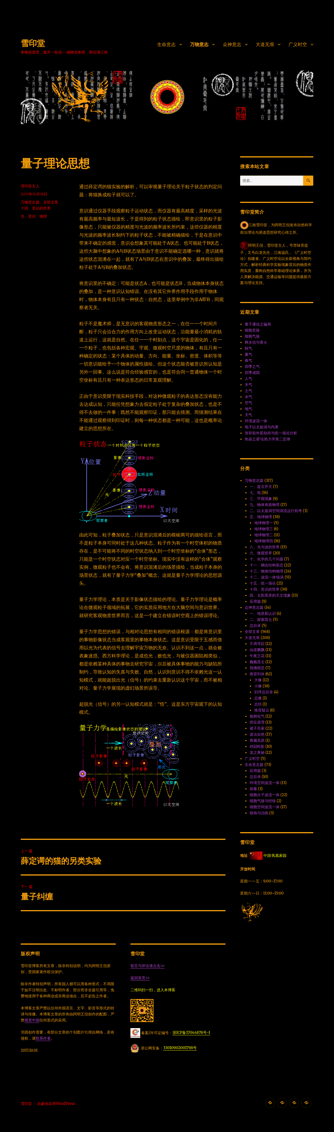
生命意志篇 (254, 764)
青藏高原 (257, 740)
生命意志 (166, 44)
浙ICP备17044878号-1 (191, 1032)
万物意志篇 (30, 202)
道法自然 (257, 734)
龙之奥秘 (257, 752)
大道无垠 (265, 44)
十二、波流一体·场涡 (267, 577)
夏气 (248, 354)
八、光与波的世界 (265, 547)
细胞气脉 (252, 336)
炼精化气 (257, 716)
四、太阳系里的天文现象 (270, 595)
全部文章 (50, 202)
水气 (248, 396)
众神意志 (232, 44)
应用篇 (255, 601)
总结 (258, 704)
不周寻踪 (257, 643)
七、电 (255, 492)
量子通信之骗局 (258, 324)
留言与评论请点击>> (147, 965)
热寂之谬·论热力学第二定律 (267, 439)
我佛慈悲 (257, 667)
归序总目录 (263, 692)
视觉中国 (31, 1020)
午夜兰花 (257, 655)
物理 (43, 216)
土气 (248, 390)
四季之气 (252, 366)
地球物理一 (263, 522)
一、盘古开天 (261, 486)
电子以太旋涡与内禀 (261, 427)
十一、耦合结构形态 (266, 565)
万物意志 (199, 44)
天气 (248, 414)
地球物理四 (263, 541)
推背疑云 (261, 710)
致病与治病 (259, 813)
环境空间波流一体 (265, 782)
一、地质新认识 (263, 613)
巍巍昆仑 (257, 661)
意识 (32, 216)
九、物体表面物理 (265, 504)
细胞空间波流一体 (265, 806)
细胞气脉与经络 (263, 800)
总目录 (255, 625)
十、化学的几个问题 (266, 559)
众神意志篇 (254, 607)
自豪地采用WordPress (56, 1103)
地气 (248, 408)
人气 (248, 378)
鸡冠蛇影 (257, 746)
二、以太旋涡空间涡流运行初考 (276, 510)
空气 (248, 402)
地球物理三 (263, 528)
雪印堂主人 (30, 186)
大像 (258, 680)
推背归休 (257, 673)
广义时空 (298, 44)
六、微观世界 (261, 553)
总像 (258, 698)
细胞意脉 (252, 330)
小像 (258, 686)
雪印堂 (33, 43)
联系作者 (43, 1038)
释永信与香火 (256, 342)
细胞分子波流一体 (265, 794)
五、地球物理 (261, 516)
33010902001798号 (180, 1047)
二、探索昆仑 (261, 619)
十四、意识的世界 (36, 208)
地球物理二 (263, 534)
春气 (248, 360)
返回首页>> (140, 977)
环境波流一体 (256, 420)
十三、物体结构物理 (266, 571)
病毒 (253, 788)
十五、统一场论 (263, 583)
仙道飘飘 (257, 649)
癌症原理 (257, 722)
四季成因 (252, 372)
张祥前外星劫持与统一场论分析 (271, 433)
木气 (248, 384)
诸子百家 (257, 728)
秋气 (248, 348)
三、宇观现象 (261, 498)
